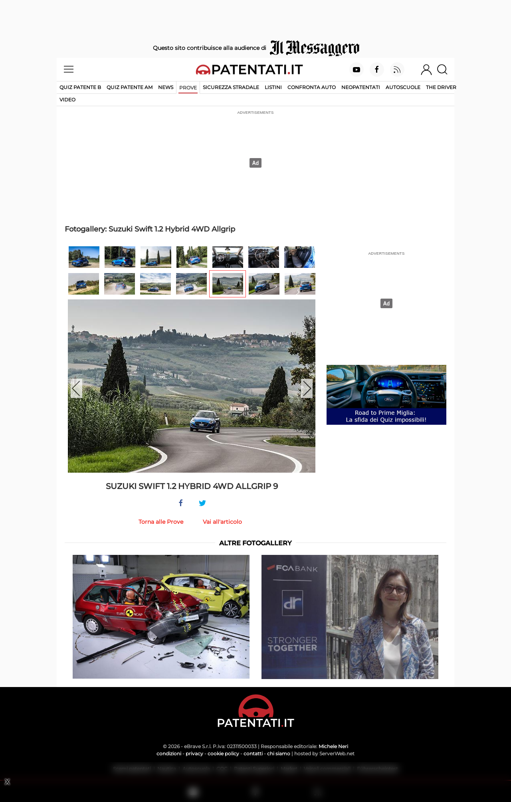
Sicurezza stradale (231, 87)
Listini (273, 87)
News (165, 87)
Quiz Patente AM (130, 87)
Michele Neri (333, 746)
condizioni (168, 753)
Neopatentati (360, 87)
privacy (194, 753)
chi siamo (278, 753)
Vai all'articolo (222, 521)
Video (67, 100)
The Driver (441, 87)
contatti (253, 753)
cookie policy (223, 753)
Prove (188, 88)
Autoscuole (403, 87)
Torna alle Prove (161, 521)
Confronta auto (311, 87)
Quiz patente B (80, 87)
